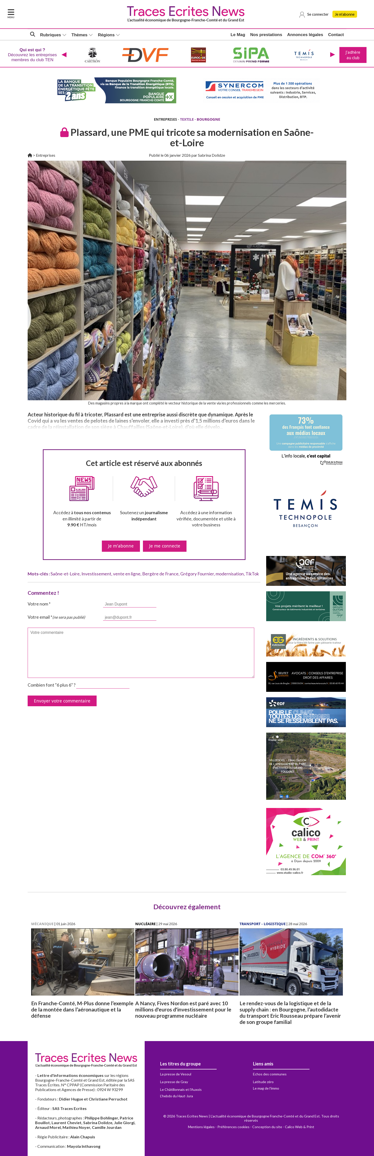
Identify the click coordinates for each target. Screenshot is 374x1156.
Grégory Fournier (197, 573)
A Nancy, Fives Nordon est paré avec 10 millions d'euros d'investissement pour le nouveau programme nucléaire (183, 1009)
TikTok (252, 573)
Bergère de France (160, 573)
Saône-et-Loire (65, 573)
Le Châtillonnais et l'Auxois (181, 1089)
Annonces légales (305, 34)
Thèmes (79, 35)
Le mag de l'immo (266, 1088)
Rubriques (50, 35)
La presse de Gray (174, 1082)
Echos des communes (270, 1074)
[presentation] (64, 55)
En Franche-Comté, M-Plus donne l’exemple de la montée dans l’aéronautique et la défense (82, 1009)
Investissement (96, 573)
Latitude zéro (263, 1082)
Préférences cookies (233, 1127)
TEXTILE (187, 119)
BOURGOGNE (208, 119)
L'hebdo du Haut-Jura (176, 1096)
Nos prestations (266, 34)
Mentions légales (201, 1127)
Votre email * (56, 617)
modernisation (230, 573)
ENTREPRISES (165, 119)
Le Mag (238, 34)
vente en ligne (126, 573)
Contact (336, 34)
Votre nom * (39, 603)
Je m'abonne (345, 14)
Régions (106, 35)
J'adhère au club (353, 55)
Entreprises (45, 155)
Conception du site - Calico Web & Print (283, 1127)
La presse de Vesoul (175, 1074)
